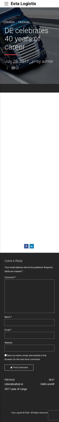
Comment (10, 277)
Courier (9, 22)
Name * (8, 318)
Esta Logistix (23, 3)
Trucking (24, 22)
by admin (45, 61)
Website (8, 344)
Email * (8, 331)
